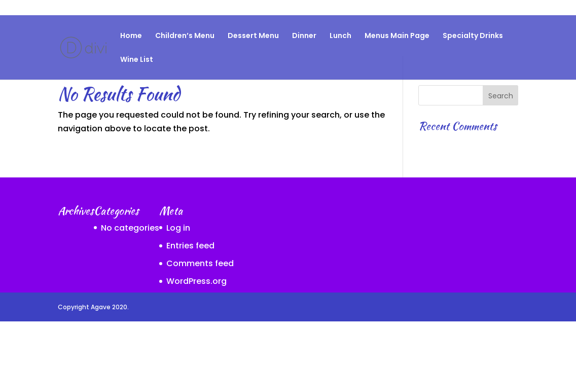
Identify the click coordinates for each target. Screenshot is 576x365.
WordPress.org (196, 281)
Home (131, 36)
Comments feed (200, 263)
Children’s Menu (184, 36)
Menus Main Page (397, 36)
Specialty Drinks (491, 8)
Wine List (136, 60)
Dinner (304, 36)
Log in (178, 228)
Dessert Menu (253, 36)
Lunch (340, 36)
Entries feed (190, 245)
